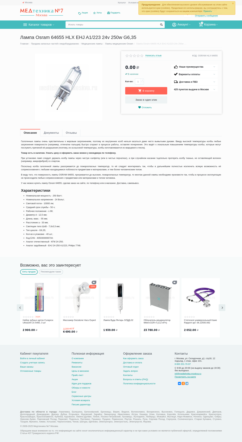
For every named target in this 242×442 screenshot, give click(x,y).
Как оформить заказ (133, 358)
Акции (85, 12)
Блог (74, 391)
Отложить (145, 107)
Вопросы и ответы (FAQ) (135, 379)
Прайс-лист (77, 375)
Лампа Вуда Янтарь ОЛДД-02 (118, 320)
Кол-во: (129, 81)
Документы (51, 132)
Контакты (128, 375)
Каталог (122, 2)
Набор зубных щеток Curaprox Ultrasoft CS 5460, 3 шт (38, 321)
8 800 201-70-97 (183, 363)
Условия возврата (137, 2)
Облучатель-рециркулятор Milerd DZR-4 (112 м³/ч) (157, 321)
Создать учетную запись (32, 362)
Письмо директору (81, 404)
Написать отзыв (153, 55)
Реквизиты (77, 362)
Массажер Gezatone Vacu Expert (79, 320)
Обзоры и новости (81, 387)
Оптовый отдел (131, 366)
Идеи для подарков (81, 383)
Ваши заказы (26, 366)
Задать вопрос (130, 370)
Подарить (115, 12)
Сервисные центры (81, 396)
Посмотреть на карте (185, 376)
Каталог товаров (40, 24)
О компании (78, 358)
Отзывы (71, 132)
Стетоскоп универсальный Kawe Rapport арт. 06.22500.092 (200, 321)
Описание (30, 132)
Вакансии (76, 366)
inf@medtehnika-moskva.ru (188, 373)
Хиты (99, 12)
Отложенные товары (30, 370)
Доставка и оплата (132, 362)
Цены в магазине (80, 370)
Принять (207, 11)
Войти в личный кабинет (32, 358)
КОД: (194, 55)
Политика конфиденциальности (139, 383)
